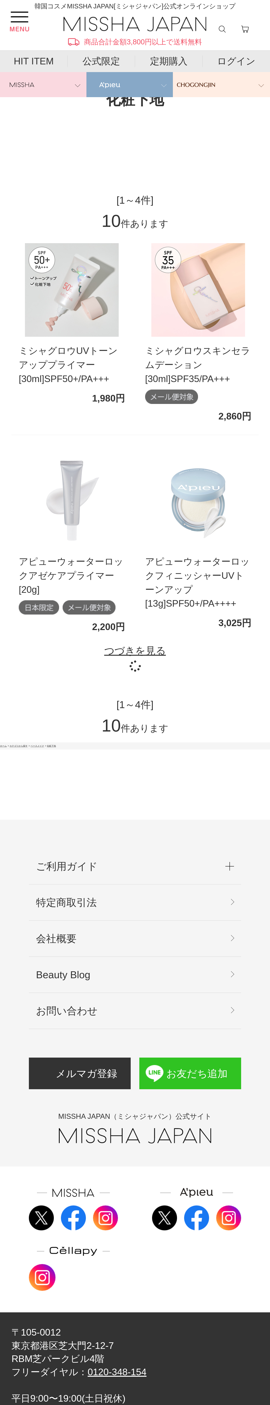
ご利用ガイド (67, 866)
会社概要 (56, 938)
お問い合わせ (67, 1010)
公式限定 (101, 61)
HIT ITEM (34, 61)
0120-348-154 (117, 1372)
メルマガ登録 (86, 1073)
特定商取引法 (66, 902)
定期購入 (169, 61)
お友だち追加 (197, 1073)
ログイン (236, 61)
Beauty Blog (63, 974)
